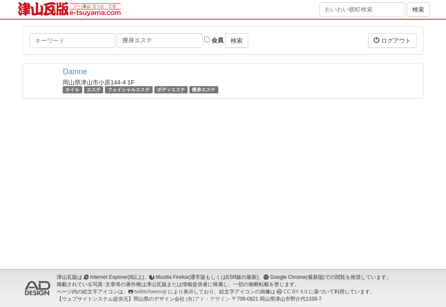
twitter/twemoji (150, 292)
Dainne (75, 71)
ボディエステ (171, 89)
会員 (213, 40)
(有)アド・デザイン (208, 299)
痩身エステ (203, 89)
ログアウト (392, 40)
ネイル (72, 89)
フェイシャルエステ (128, 89)
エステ (94, 89)
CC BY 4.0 (295, 292)
